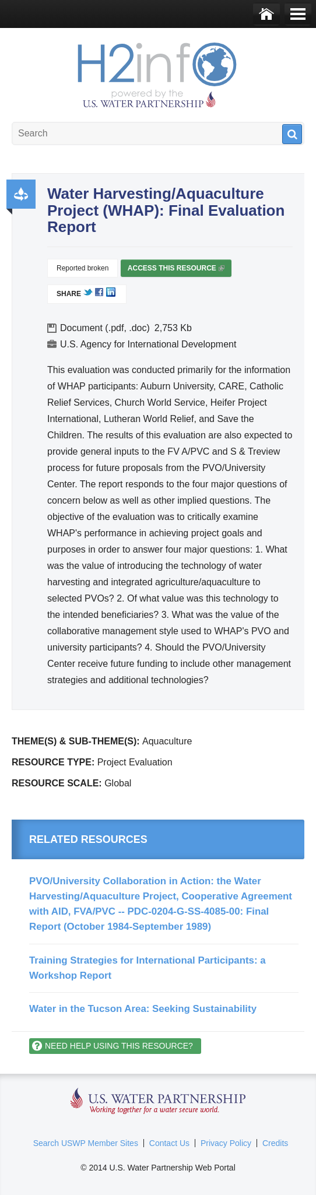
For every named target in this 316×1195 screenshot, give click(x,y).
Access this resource (176, 270)
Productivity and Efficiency (21, 194)
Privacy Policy (226, 1143)
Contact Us (169, 1143)
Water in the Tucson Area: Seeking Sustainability (143, 1008)
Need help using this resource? (119, 1045)
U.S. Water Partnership (158, 1101)
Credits (275, 1143)
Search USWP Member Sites (85, 1143)
